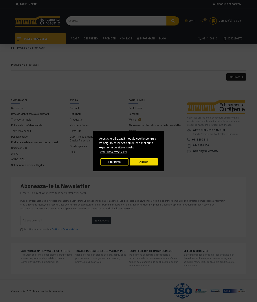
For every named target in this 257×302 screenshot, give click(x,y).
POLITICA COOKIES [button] (113, 152)
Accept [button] (143, 161)
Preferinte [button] (114, 161)
